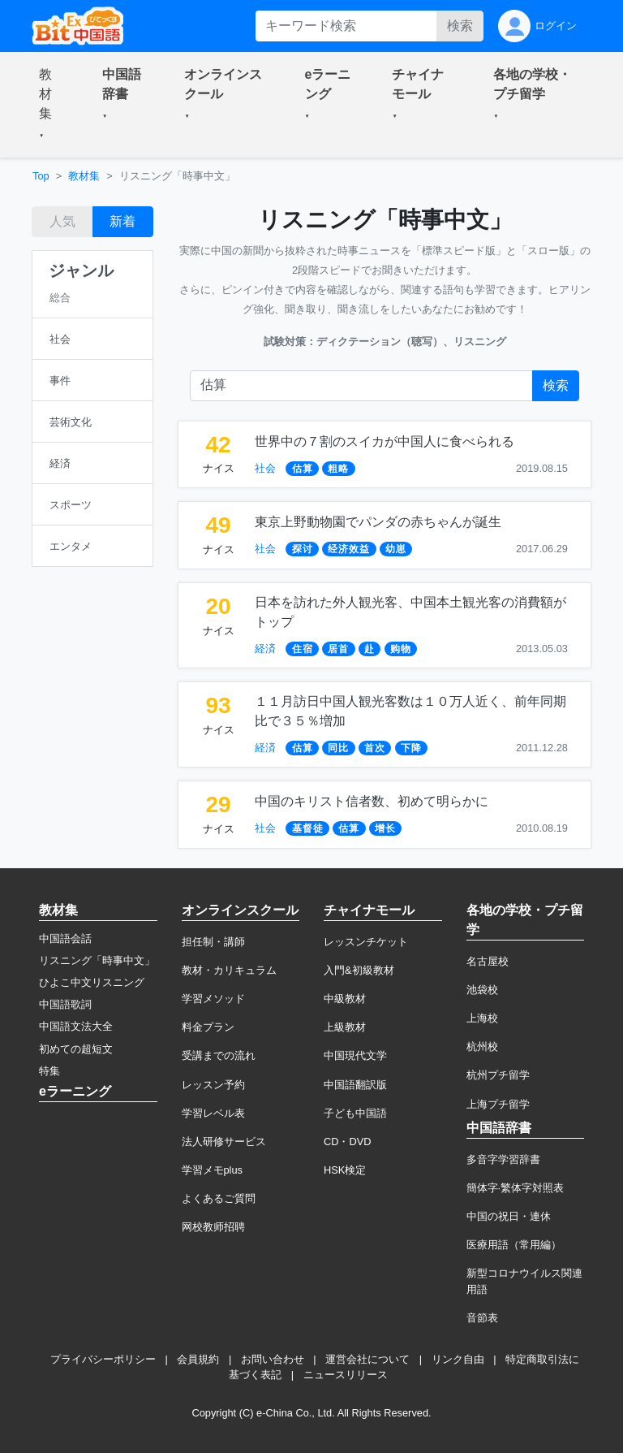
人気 (62, 221)
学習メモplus (212, 1170)
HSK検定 (345, 1170)
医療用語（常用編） (513, 1245)
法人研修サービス (224, 1141)
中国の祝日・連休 (508, 1216)
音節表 (482, 1318)
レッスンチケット (366, 942)
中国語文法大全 (76, 1026)
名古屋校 (487, 961)
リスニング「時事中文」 (97, 960)
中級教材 (345, 998)
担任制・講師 (213, 942)
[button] (51, 105)
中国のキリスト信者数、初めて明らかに (371, 801)
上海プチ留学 (498, 1104)
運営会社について (367, 1359)
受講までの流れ (219, 1055)
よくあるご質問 (219, 1198)
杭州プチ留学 (498, 1075)
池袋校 (482, 990)
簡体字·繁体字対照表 (515, 1188)
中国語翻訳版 (355, 1085)
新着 (122, 221)
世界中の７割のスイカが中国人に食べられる (384, 441)
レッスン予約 (213, 1085)
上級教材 (345, 1027)
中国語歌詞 (65, 1004)
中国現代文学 (355, 1055)
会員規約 (198, 1359)
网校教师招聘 (213, 1227)
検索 (460, 25)
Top (40, 176)
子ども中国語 (355, 1113)
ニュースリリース (345, 1375)
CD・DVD (348, 1141)
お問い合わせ (272, 1359)
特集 (49, 1071)
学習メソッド (213, 998)
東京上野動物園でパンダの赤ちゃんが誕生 (378, 522)
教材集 (84, 176)
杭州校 (482, 1046)
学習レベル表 (213, 1113)
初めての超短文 (76, 1049)
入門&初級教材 (359, 970)
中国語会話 (65, 938)
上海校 (482, 1018)
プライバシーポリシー (103, 1359)
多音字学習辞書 (503, 1159)
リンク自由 (458, 1359)
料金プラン (208, 1027)
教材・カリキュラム (229, 970)
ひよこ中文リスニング (91, 982)
